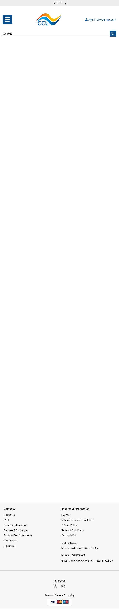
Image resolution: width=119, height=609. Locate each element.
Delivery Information (15, 525)
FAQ (6, 519)
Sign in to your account (100, 19)
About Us (9, 514)
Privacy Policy (69, 525)
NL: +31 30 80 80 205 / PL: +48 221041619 (87, 561)
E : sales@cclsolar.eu (73, 554)
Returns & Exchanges (16, 530)
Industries (10, 545)
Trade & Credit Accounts (18, 535)
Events (65, 514)
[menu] (7, 19)
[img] (55, 586)
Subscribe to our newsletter (77, 519)
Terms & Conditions (72, 530)
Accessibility (68, 535)
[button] (113, 34)
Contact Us (10, 540)
